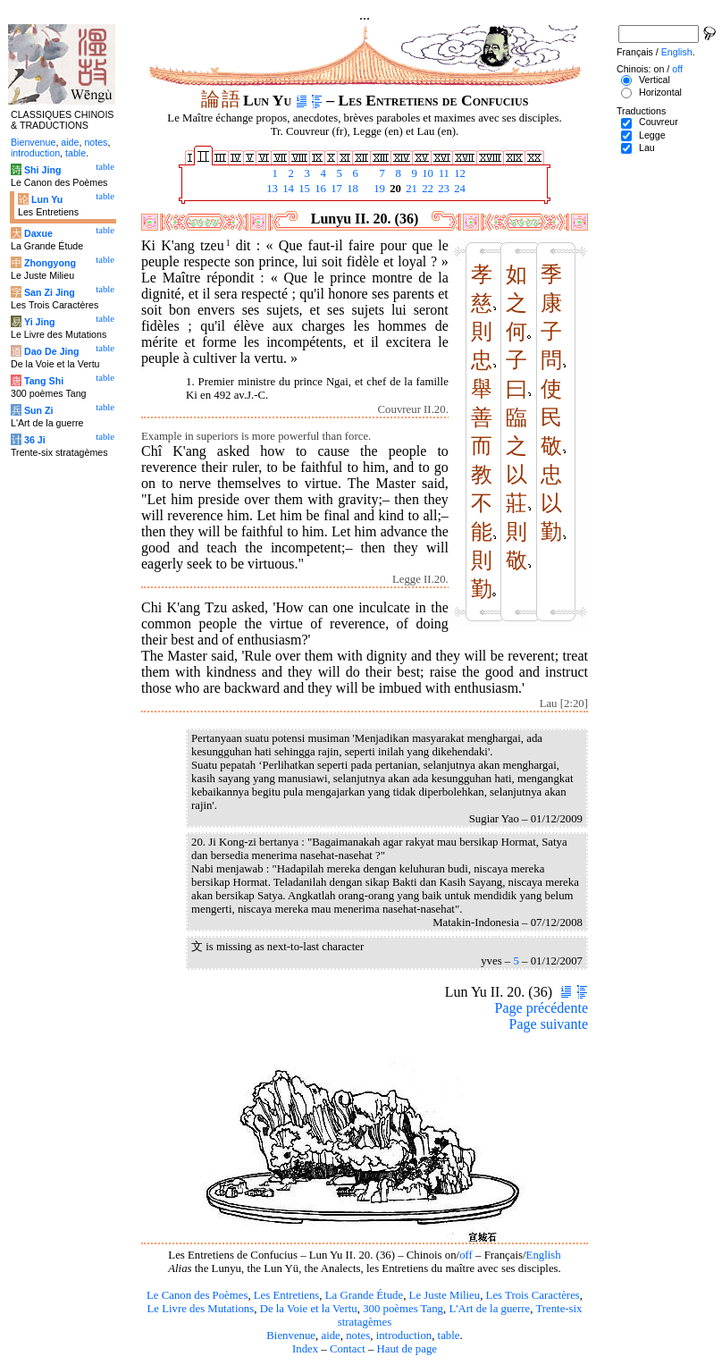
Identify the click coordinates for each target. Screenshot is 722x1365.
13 (271, 188)
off (466, 1255)
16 (319, 188)
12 (458, 173)
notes (358, 1335)
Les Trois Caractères (533, 1295)
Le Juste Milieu (445, 1295)
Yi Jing (39, 321)
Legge (652, 135)
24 (458, 188)
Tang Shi (43, 380)
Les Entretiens (287, 1295)
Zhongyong (50, 262)
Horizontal (660, 92)
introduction (404, 1335)
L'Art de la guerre (489, 1308)
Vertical (654, 79)
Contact (347, 1349)
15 (303, 188)
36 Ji (35, 439)
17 (335, 188)
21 (410, 188)
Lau (647, 147)
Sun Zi (39, 410)
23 (442, 188)
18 (351, 188)
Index (305, 1349)
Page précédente (541, 1007)
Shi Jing (42, 169)
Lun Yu (47, 199)
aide (330, 1335)
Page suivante (548, 1024)
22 (426, 188)
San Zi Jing (49, 292)
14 (287, 188)
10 (426, 173)
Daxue (38, 233)
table (449, 1335)
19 (378, 188)
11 (442, 173)
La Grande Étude (364, 1295)
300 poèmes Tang (403, 1308)
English (543, 1255)
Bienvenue (290, 1335)
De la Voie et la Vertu (308, 1308)
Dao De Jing (52, 351)
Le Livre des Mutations (200, 1308)
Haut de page (407, 1349)
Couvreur (658, 121)
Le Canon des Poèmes (197, 1295)
